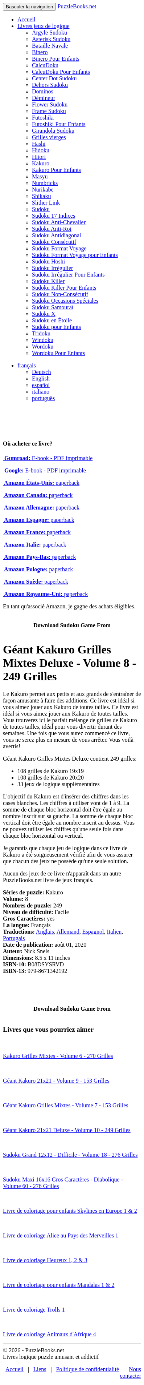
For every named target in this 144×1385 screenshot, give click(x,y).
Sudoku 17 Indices (53, 216)
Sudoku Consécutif (54, 242)
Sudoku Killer (48, 281)
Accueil (26, 19)
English (41, 378)
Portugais (14, 938)
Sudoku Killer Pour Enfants (64, 288)
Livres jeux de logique (43, 26)
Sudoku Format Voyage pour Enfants (75, 255)
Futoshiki (43, 117)
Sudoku (41, 209)
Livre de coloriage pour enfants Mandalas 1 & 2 (58, 1285)
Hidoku (40, 150)
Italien (114, 932)
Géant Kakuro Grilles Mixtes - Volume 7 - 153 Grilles (65, 1105)
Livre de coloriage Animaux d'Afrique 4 (49, 1334)
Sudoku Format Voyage (59, 248)
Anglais (45, 932)
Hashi (38, 144)
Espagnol (93, 932)
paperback (41, 483)
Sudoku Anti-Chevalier (59, 222)
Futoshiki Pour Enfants (59, 124)
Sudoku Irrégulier (52, 268)
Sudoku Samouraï (52, 307)
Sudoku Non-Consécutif (60, 294)
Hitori (39, 157)
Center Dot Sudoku (54, 78)
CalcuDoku (45, 65)
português (43, 398)
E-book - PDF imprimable (47, 458)
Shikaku (41, 196)
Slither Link (46, 203)
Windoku (42, 340)
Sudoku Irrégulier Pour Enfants (68, 274)
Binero (40, 52)
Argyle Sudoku (49, 32)
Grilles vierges (49, 137)
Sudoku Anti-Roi (51, 229)
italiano (40, 391)
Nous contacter (130, 1372)
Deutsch (41, 372)
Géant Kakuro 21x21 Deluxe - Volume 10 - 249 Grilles (67, 1130)
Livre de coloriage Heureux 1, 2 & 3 (45, 1260)
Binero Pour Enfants (55, 59)
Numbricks (45, 183)
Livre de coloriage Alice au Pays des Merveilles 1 (60, 1235)
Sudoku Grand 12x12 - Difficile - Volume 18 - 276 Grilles (70, 1155)
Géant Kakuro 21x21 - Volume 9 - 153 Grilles (56, 1081)
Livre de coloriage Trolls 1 (34, 1310)
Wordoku (42, 346)
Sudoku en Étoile (52, 320)
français (26, 365)
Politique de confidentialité (87, 1369)
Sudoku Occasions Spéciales (65, 301)
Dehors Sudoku (50, 85)
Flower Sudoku (49, 104)
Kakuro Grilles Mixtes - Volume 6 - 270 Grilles (58, 1056)
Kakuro (40, 163)
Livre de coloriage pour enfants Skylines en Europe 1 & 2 (70, 1211)
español (41, 385)
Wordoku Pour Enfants (58, 353)
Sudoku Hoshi (48, 261)
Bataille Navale (50, 46)
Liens (39, 1369)
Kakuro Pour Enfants (56, 170)
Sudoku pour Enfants (56, 327)
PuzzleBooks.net (76, 6)
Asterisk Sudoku (51, 39)
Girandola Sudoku (53, 131)
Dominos (42, 91)
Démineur (43, 98)
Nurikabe (43, 189)
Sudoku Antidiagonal (56, 235)
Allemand (68, 932)
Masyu (40, 176)
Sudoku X (43, 314)
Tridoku (41, 333)
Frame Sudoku (49, 111)
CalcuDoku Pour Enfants (61, 72)
